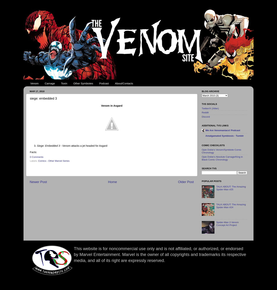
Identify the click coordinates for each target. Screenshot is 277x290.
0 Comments (36, 157)
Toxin (64, 83)
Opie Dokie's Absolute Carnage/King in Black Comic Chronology (222, 158)
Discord (206, 116)
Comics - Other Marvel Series (53, 161)
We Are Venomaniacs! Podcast (222, 130)
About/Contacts (124, 83)
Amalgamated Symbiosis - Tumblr (224, 135)
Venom (34, 83)
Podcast (104, 83)
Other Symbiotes (83, 83)
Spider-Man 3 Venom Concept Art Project (227, 223)
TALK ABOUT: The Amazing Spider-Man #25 (231, 188)
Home (112, 182)
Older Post (186, 182)
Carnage (50, 83)
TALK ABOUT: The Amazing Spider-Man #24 (231, 206)
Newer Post (38, 182)
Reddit (205, 112)
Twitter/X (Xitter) (210, 108)
